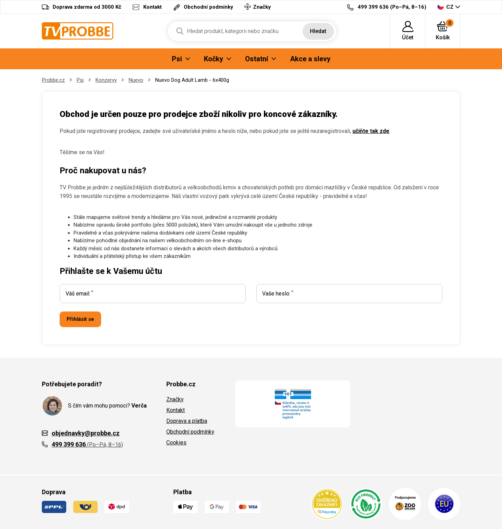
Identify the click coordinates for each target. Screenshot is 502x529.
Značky (175, 399)
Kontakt (175, 410)
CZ (446, 6)
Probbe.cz (53, 80)
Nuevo (136, 80)
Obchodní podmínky (190, 431)
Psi (80, 80)
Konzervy (106, 80)
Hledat (318, 31)
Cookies (176, 442)
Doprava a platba (186, 421)
